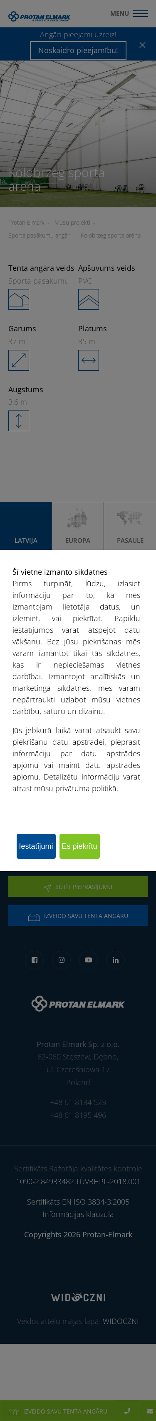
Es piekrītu (79, 846)
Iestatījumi (36, 846)
